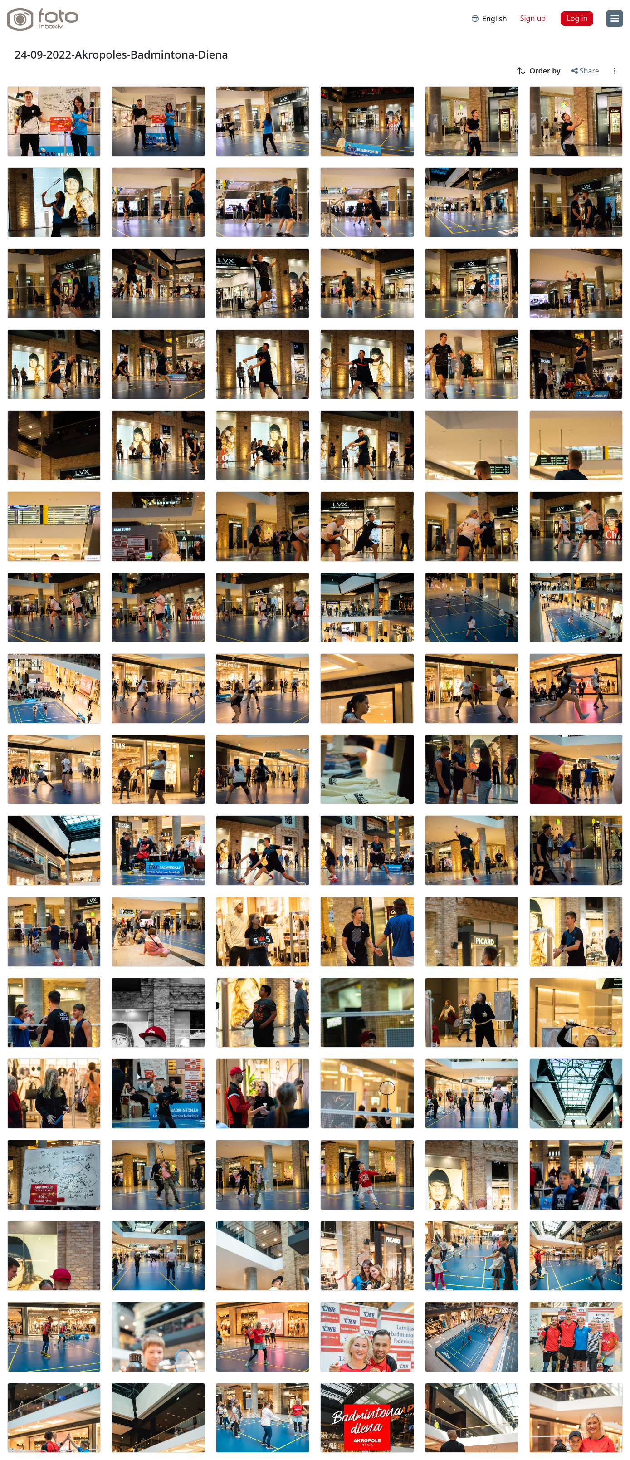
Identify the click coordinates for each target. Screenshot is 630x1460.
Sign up (533, 18)
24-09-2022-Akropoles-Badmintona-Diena (121, 54)
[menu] (614, 18)
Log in (577, 18)
